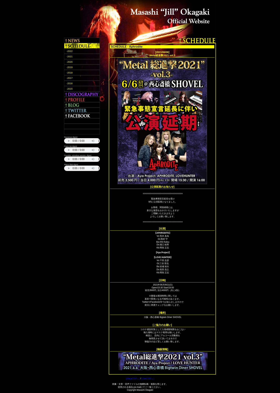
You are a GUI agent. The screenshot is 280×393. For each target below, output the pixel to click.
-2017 (69, 78)
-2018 (69, 72)
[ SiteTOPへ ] (148, 378)
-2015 (69, 88)
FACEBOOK (82, 115)
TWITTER (82, 110)
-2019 (69, 67)
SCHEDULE (82, 45)
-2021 (69, 56)
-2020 (69, 62)
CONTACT (82, 131)
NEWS (82, 40)
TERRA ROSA (82, 121)
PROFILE (82, 99)
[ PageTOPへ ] (133, 378)
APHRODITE (82, 126)
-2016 (69, 83)
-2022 (69, 51)
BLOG (82, 105)
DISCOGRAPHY (82, 94)
